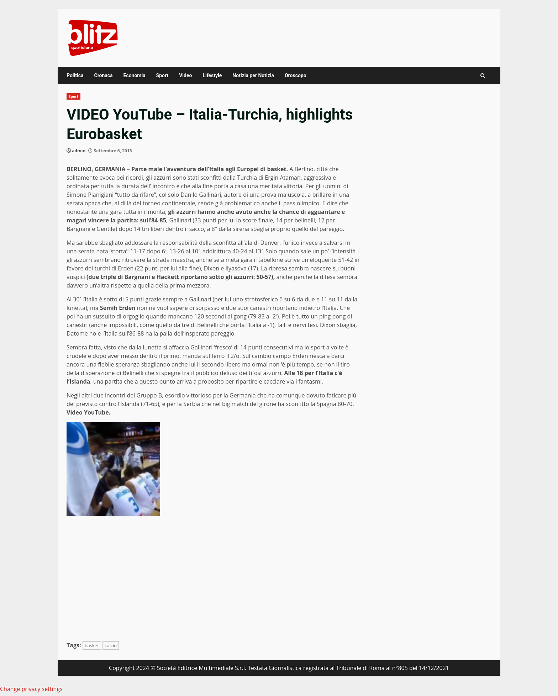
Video (185, 75)
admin (78, 151)
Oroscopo (295, 75)
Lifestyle (212, 75)
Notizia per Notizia (253, 75)
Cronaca (103, 75)
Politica (75, 75)
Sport (162, 75)
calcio (111, 645)
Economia (134, 75)
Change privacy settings (31, 689)
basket (92, 645)
